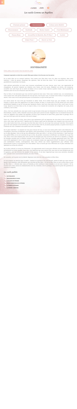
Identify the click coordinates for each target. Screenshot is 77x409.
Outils (42, 8)
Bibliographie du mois (13, 178)
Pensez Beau (16, 35)
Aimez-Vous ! (29, 40)
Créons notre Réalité (56, 25)
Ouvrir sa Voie (47, 40)
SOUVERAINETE (11, 176)
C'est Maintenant (63, 30)
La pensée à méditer (12, 187)
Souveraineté (37, 25)
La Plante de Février (13, 181)
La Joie (62, 35)
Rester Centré (44, 30)
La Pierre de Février (13, 185)
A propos (34, 8)
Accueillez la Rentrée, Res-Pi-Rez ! (40, 35)
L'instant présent (19, 25)
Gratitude (29, 30)
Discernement (13, 30)
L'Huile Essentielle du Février (16, 183)
